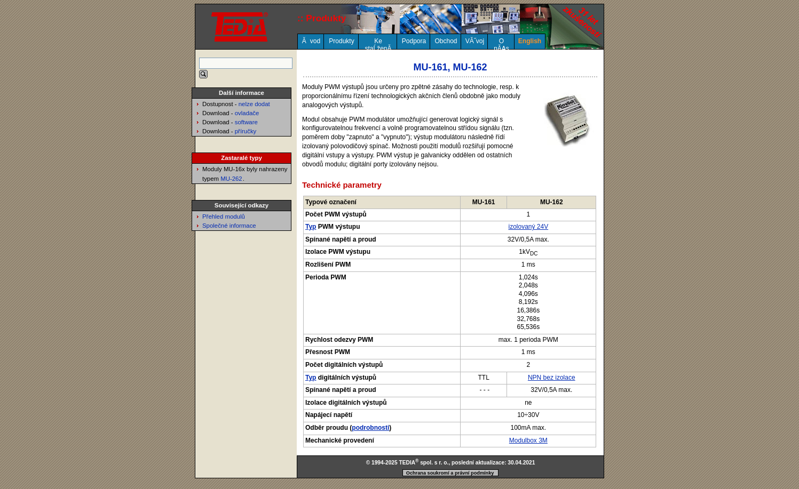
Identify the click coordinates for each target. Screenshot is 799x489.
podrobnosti (370, 427)
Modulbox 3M (528, 440)
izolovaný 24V (528, 226)
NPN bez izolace (551, 377)
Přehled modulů (223, 216)
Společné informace (229, 225)
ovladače (247, 113)
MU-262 (231, 178)
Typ (310, 226)
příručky (246, 131)
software (246, 122)
